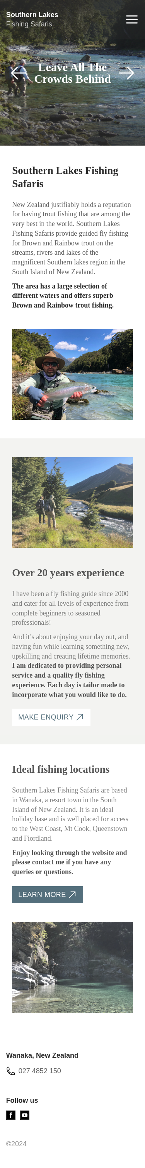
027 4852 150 (40, 1071)
